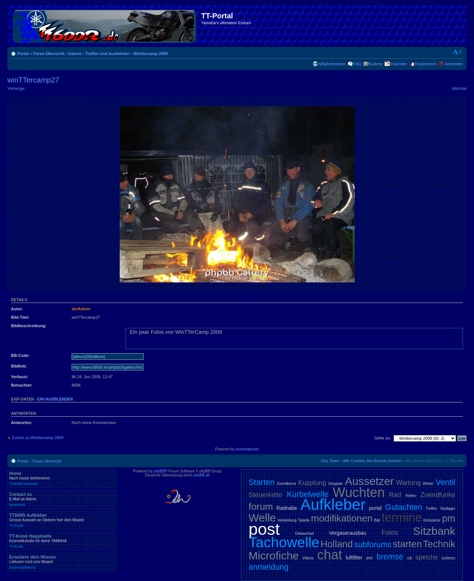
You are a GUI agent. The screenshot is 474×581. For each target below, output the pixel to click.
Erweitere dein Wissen (62, 562)
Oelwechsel (304, 533)
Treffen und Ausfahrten (107, 53)
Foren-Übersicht (48, 53)
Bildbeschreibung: (29, 326)
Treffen (431, 509)
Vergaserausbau (347, 533)
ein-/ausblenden (55, 399)
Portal (23, 53)
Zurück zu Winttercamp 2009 (38, 437)
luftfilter (354, 557)
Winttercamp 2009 (150, 53)
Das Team (330, 460)
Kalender (399, 64)
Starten (262, 482)
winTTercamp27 (33, 80)
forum (261, 506)
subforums (373, 544)
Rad (395, 494)
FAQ (358, 64)
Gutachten (404, 507)
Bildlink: (19, 366)
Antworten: (21, 422)
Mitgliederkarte (332, 64)
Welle (262, 518)
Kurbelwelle (308, 494)
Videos (308, 558)
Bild (377, 520)
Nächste (459, 88)
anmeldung (269, 566)
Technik (439, 543)
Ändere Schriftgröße (457, 52)
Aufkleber (332, 504)
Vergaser (335, 484)
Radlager (447, 509)
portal (375, 508)
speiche (426, 557)
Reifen (410, 496)
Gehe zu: (382, 438)
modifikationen (342, 518)
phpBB (158, 471)
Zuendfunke (437, 494)
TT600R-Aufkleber (62, 520)
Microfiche (274, 555)
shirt (369, 558)
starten (407, 543)
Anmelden (454, 64)
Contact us (62, 499)
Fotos (389, 532)
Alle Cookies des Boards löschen (372, 460)
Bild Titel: (20, 317)
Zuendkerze (286, 484)
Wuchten (358, 492)
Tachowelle (284, 542)
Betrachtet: (21, 385)
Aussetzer (369, 481)
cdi (409, 558)
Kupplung (312, 482)
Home (62, 478)
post (264, 529)
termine (401, 517)
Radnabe (286, 508)
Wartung (408, 482)
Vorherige (16, 88)
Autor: (17, 309)
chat (329, 554)
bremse (389, 556)
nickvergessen (247, 449)
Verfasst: (19, 376)
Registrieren (426, 64)
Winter (428, 484)
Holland (337, 543)
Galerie (75, 53)
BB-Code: (20, 355)
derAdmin (81, 309)
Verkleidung (286, 520)
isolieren (448, 558)
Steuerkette (265, 494)
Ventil (445, 482)
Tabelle (304, 520)
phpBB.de (201, 475)
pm (448, 518)
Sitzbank (434, 531)
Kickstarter (432, 520)
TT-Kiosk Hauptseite (62, 541)
